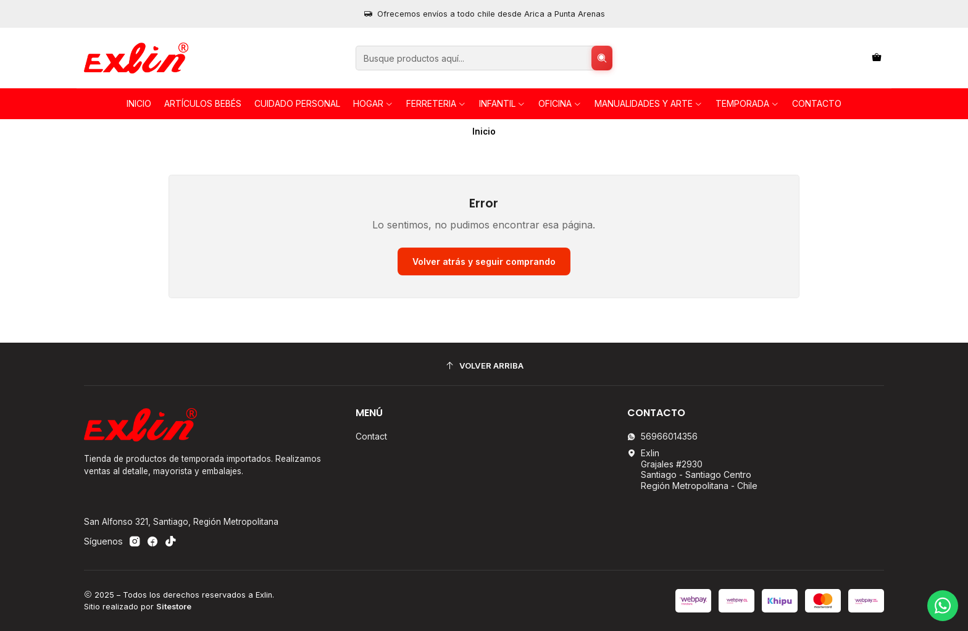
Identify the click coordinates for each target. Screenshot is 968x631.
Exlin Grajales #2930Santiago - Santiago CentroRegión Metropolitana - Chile (692, 469)
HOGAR (373, 103)
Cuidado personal (297, 103)
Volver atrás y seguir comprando (484, 261)
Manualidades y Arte (649, 103)
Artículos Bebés (202, 103)
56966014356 (662, 436)
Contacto (816, 103)
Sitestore (173, 606)
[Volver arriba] (484, 365)
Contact (371, 436)
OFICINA (560, 103)
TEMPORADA (747, 103)
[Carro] (876, 58)
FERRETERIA (436, 103)
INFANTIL (502, 103)
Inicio (139, 103)
